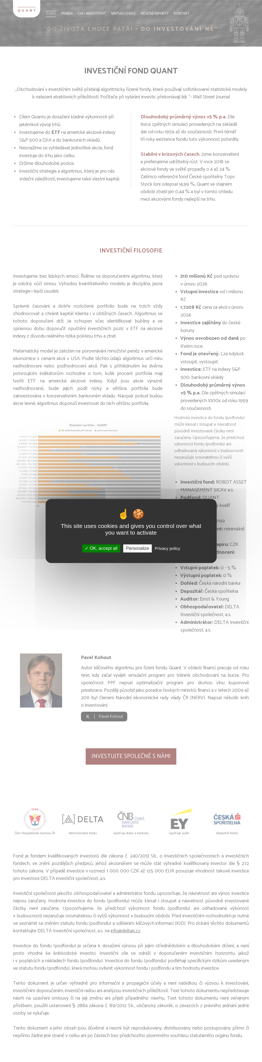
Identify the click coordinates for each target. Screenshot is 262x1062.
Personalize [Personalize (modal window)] (137, 548)
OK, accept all (101, 548)
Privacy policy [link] (167, 548)
